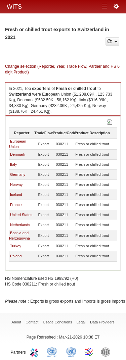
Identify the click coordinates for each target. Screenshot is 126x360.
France (16, 205)
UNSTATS (71, 351)
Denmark (17, 154)
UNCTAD (53, 351)
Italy (13, 164)
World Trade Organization (89, 351)
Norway (16, 185)
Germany (17, 174)
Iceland (16, 195)
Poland (16, 256)
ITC (35, 351)
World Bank (107, 351)
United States (21, 215)
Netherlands (20, 225)
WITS (14, 6)
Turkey (15, 246)
